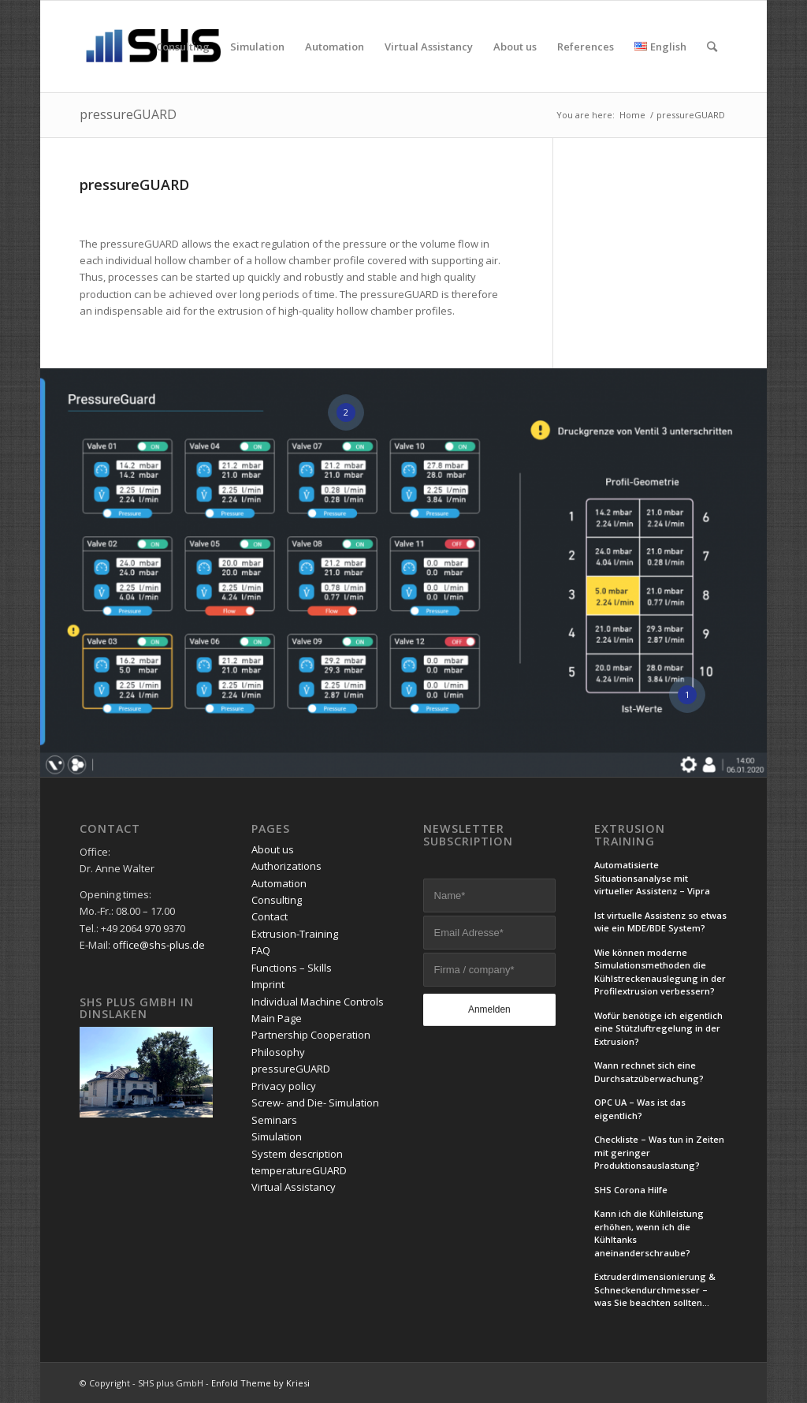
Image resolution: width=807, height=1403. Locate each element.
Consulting (276, 900)
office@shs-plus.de (159, 945)
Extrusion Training (629, 835)
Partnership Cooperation (310, 1035)
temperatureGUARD (299, 1170)
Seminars (274, 1120)
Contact (269, 916)
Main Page (276, 1018)
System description (297, 1154)
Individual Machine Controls (317, 1001)
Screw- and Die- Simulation (315, 1102)
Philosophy (278, 1052)
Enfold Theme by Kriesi (260, 1383)
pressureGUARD (128, 114)
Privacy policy (283, 1086)
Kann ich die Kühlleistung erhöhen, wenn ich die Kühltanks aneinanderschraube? (649, 1233)
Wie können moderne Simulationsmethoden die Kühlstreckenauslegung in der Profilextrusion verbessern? (660, 972)
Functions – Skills (291, 968)
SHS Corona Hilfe (631, 1190)
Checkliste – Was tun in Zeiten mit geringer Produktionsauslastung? (659, 1152)
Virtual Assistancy (293, 1187)
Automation (279, 883)
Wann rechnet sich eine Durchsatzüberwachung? (649, 1071)
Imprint (267, 984)
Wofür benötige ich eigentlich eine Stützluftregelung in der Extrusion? (658, 1028)
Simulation (276, 1136)
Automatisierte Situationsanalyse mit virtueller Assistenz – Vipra (652, 878)
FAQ (260, 950)
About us (272, 849)
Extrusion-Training (294, 934)
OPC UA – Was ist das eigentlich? (640, 1108)
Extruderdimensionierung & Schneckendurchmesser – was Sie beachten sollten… (655, 1289)
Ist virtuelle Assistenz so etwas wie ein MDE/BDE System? (660, 922)
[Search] (712, 46)
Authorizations (286, 866)
